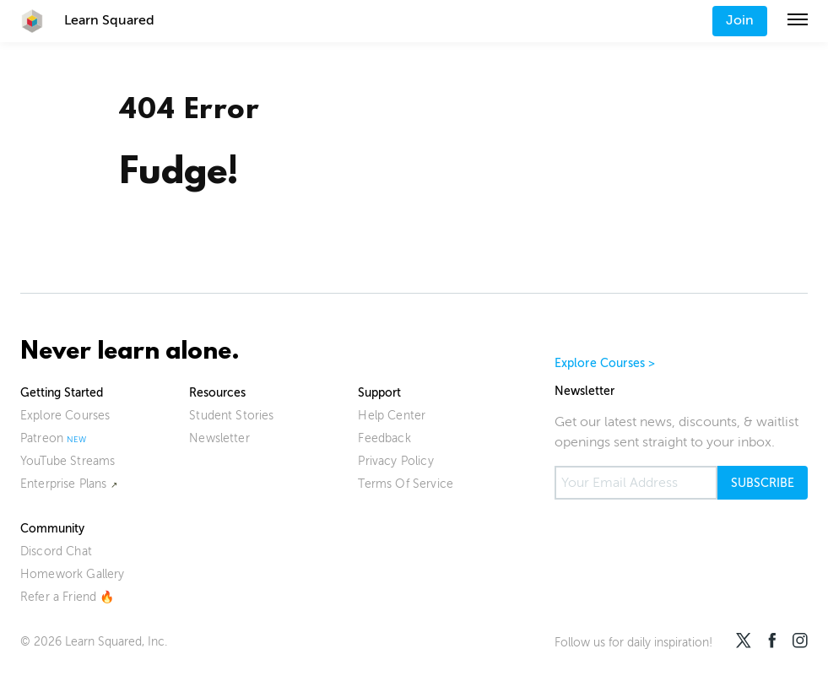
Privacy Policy (395, 461)
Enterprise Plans (63, 484)
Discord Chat (56, 551)
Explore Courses (65, 415)
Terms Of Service (405, 484)
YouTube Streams (67, 461)
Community (52, 528)
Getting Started (61, 393)
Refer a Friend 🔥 (67, 597)
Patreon (41, 438)
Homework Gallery (72, 574)
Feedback (384, 438)
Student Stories (231, 415)
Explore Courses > (605, 363)
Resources (217, 393)
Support (379, 393)
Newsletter (219, 438)
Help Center (391, 415)
